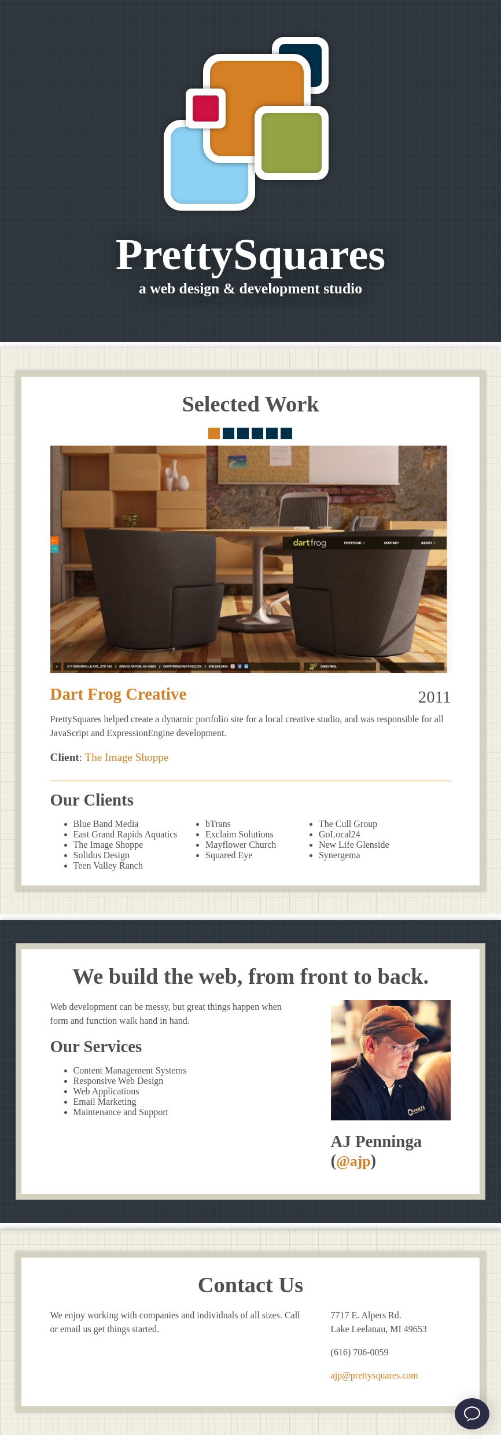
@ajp (353, 1161)
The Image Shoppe (126, 757)
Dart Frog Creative (118, 694)
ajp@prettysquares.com (374, 1375)
